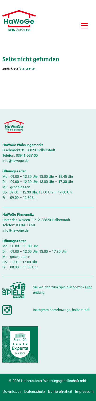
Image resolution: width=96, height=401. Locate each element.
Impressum (84, 391)
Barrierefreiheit (60, 391)
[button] (84, 26)
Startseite (27, 68)
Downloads (12, 391)
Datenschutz (34, 391)
